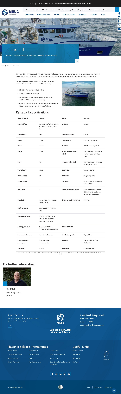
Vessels (9, 66)
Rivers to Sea (54, 350)
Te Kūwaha (93, 14)
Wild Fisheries (54, 358)
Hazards (56, 14)
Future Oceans (33, 350)
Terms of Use (108, 387)
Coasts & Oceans (69, 14)
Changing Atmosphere (15, 354)
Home (3, 66)
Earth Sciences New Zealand (81, 4)
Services (105, 10)
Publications (61, 10)
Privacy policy (98, 387)
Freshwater (82, 14)
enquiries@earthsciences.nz (92, 325)
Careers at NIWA (78, 350)
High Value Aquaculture (57, 354)
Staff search (76, 358)
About (27, 10)
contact (20, 321)
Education (45, 10)
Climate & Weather (43, 14)
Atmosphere (29, 14)
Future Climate (12, 350)
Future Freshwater (13, 358)
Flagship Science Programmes (77, 10)
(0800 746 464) (86, 322)
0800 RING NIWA (87, 319)
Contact (89, 387)
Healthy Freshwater (14, 362)
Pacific (103, 14)
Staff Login (76, 362)
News (53, 10)
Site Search (76, 354)
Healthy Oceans (34, 354)
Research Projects (94, 10)
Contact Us (36, 10)
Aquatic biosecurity (35, 362)
